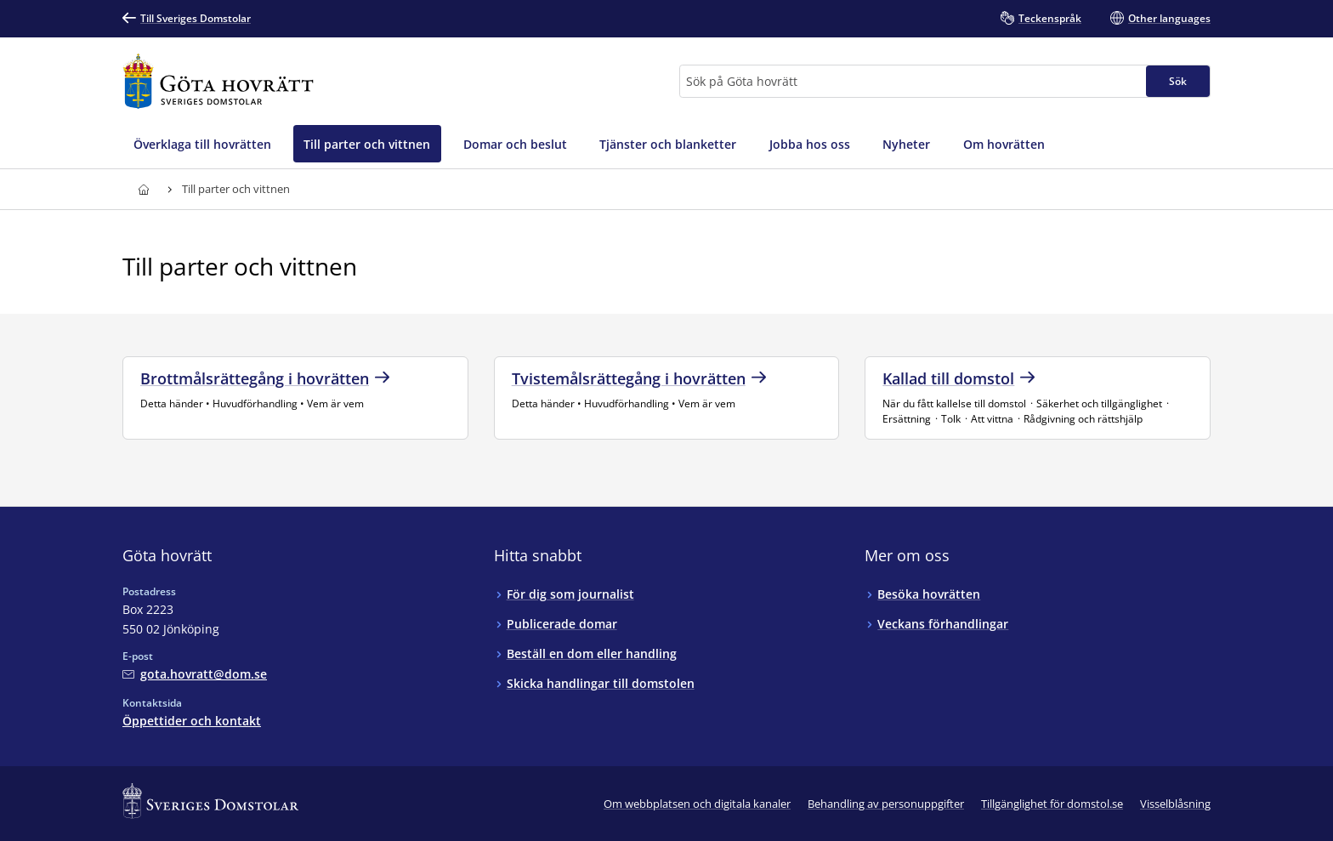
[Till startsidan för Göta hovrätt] (218, 81)
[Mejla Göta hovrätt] (194, 674)
